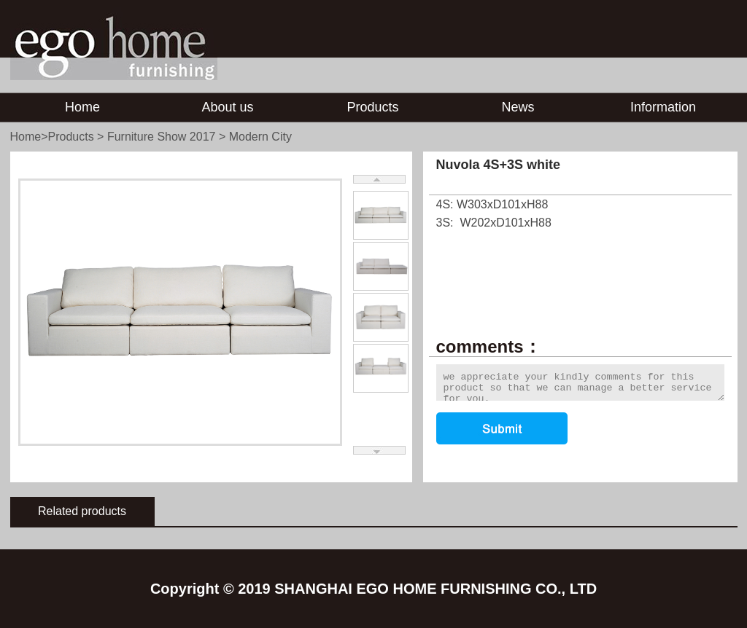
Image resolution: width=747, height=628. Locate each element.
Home (82, 107)
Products (372, 107)
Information (663, 107)
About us (227, 107)
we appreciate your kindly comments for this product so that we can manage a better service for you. (580, 382)
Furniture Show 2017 (161, 136)
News (517, 107)
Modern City (260, 136)
